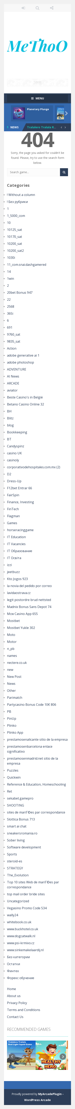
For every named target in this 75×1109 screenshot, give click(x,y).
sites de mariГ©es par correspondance (36, 812)
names (12, 655)
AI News (13, 376)
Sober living (16, 840)
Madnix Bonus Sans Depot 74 (29, 607)
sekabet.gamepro (20, 798)
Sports (12, 854)
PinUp (11, 718)
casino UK (14, 453)
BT (9, 439)
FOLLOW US (52, 8)
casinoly (13, 460)
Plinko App (15, 732)
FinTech (13, 509)
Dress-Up (14, 481)
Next (63, 1057)
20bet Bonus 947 (19, 292)
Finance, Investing (20, 502)
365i (10, 313)
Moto (11, 635)
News (11, 683)
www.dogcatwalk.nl (21, 936)
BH (9, 411)
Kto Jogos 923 (17, 579)
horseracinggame (20, 530)
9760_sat (13, 334)
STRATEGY (15, 868)
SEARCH (37, 8)
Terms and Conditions (23, 1010)
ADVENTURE (16, 369)
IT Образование (19, 551)
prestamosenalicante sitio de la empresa (37, 739)
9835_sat (13, 341)
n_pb (10, 648)
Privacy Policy (17, 1003)
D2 (9, 474)
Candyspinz (15, 446)
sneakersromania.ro (22, 833)
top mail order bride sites (26, 894)
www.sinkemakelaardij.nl (25, 950)
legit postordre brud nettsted (29, 600)
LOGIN (23, 8)
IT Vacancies (16, 544)
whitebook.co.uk (19, 922)
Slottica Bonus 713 (21, 819)
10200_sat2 (15, 250)
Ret (9, 791)
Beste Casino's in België (25, 397)
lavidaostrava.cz (19, 593)
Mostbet (13, 621)
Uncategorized (18, 901)
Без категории (18, 957)
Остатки (13, 964)
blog (10, 425)
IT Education (16, 537)
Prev (12, 1057)
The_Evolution (18, 875)
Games (12, 523)
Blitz (10, 418)
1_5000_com (16, 215)
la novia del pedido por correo (29, 586)
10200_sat (14, 243)
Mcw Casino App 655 (22, 614)
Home (11, 989)
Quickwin (14, 777)
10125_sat (14, 229)
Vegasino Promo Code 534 (27, 908)
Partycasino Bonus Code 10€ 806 (31, 704)
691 (9, 327)
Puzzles (12, 770)
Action (11, 348)
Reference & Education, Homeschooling (36, 784)
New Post (14, 676)
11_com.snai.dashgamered (26, 264)
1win (10, 278)
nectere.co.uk (17, 662)
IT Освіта (14, 558)
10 (9, 222)
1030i (11, 257)
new (10, 669)
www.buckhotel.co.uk (22, 929)
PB (9, 711)
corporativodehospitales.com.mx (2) (33, 467)
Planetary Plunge (38, 109)
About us (14, 996)
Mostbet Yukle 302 (21, 628)
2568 (10, 306)
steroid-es (14, 861)
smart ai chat (16, 826)
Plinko (11, 725)
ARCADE (13, 383)
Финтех (13, 971)
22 (9, 299)
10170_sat (14, 236)
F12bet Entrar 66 (19, 488)
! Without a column (21, 195)
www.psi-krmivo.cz (20, 943)
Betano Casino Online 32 (25, 404)
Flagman (13, 516)
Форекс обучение (20, 978)
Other (11, 690)
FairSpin (13, 495)
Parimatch (14, 697)
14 (9, 271)
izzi (9, 565)
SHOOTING (15, 805)
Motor (12, 642)
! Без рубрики (17, 202)
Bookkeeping (17, 432)
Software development (24, 847)
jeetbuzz (13, 572)
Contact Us (15, 1017)
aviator (12, 390)
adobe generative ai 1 (23, 355)
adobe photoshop (20, 362)
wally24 (12, 915)
